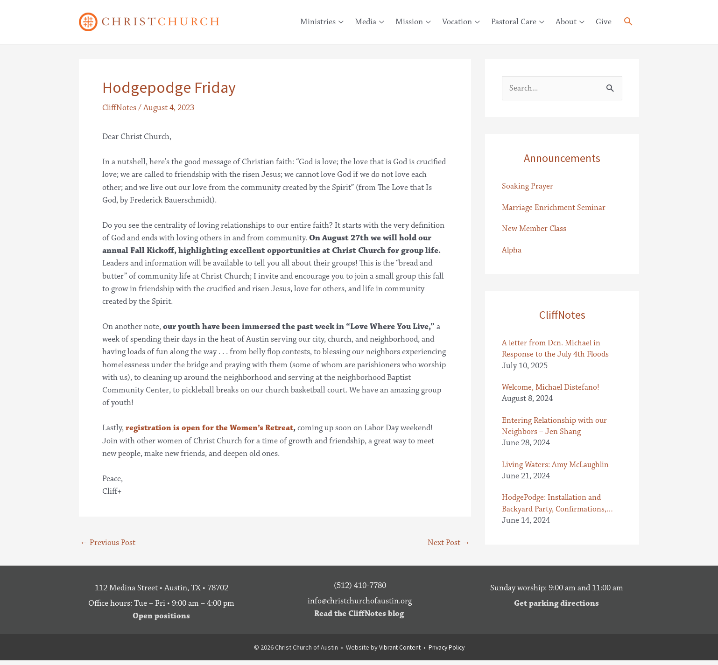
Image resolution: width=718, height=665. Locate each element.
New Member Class (535, 230)
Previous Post (108, 544)
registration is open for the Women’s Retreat (211, 428)
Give (604, 22)
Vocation (457, 22)
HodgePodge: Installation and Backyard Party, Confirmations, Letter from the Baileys (554, 508)
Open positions (161, 621)
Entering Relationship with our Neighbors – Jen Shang (555, 429)
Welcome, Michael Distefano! (552, 390)
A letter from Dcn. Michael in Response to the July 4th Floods (556, 351)
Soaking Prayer (527, 187)
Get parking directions (557, 608)
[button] (628, 23)
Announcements (562, 158)
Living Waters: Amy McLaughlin (557, 468)
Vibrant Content (398, 652)
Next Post (448, 544)
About (566, 22)
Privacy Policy (447, 652)
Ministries (318, 22)
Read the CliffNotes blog (358, 618)
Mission (409, 22)
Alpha (512, 251)
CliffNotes (119, 108)
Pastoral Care (513, 22)
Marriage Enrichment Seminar (554, 208)
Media (365, 22)
